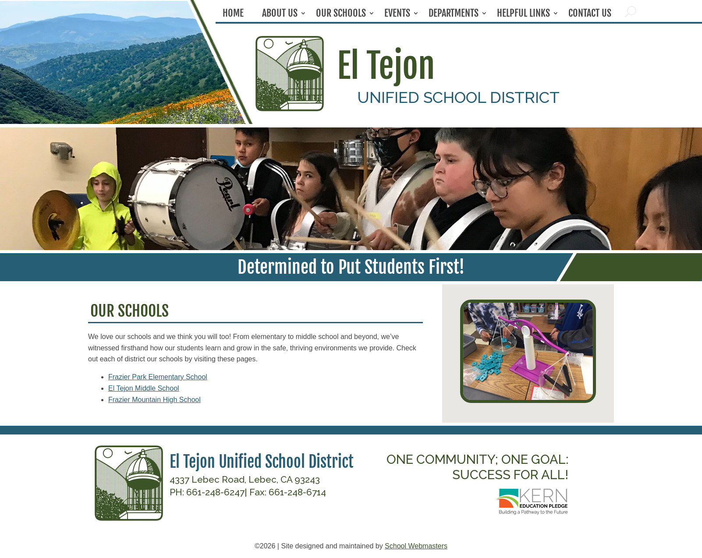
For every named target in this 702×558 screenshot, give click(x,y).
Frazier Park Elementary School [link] (157, 377)
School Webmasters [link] (416, 546)
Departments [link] (454, 14)
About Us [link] (280, 14)
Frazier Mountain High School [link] (154, 399)
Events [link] (397, 14)
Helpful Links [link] (523, 14)
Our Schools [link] (341, 14)
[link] (289, 108)
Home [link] (233, 14)
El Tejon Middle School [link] (143, 388)
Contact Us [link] (589, 14)
